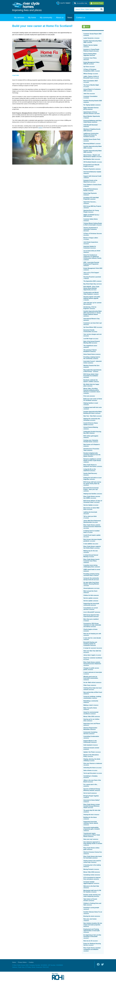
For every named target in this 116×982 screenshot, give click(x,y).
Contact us (80, 17)
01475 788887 (63, 3)
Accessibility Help (80, 3)
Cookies (31, 962)
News (69, 17)
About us (60, 17)
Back (86, 27)
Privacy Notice (22, 962)
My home (32, 17)
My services (19, 17)
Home (14, 962)
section (40, 127)
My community (46, 17)
